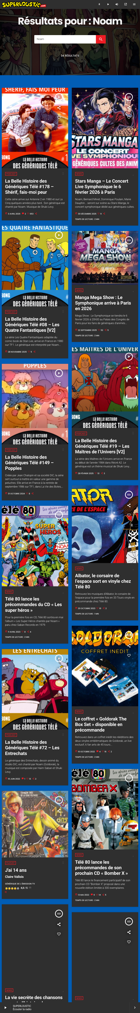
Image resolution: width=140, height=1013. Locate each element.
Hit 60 (132, 978)
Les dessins (123, 981)
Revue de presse (96, 968)
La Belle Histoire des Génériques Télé (79, 975)
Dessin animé (69, 978)
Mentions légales (96, 985)
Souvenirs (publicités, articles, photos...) (28, 968)
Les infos (110, 981)
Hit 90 (31, 981)
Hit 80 (22, 981)
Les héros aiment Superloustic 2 (87, 972)
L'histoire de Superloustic (60, 965)
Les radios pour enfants (37, 985)
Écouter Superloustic (34, 965)
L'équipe (100, 965)
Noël (65, 981)
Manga (56, 981)
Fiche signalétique (116, 965)
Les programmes (84, 965)
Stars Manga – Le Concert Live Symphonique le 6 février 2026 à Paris (101, 187)
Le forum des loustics (62, 985)
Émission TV (94, 978)
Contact (111, 985)
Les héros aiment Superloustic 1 (52, 972)
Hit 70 (14, 981)
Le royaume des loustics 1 (120, 972)
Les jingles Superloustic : (120, 968)
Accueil (17, 965)
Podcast (11, 173)
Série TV (74, 981)
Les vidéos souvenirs (74, 968)
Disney (82, 978)
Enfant (107, 978)
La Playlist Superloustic (112, 975)
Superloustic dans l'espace (19, 972)
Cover (56, 978)
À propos (80, 985)
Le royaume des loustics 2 (28, 975)
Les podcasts (51, 975)
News (79, 173)
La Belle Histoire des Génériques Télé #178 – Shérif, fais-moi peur (29, 187)
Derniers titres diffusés (16, 978)
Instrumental (43, 981)
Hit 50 (123, 978)
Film (115, 978)
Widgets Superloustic (92, 981)
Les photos (55, 968)
